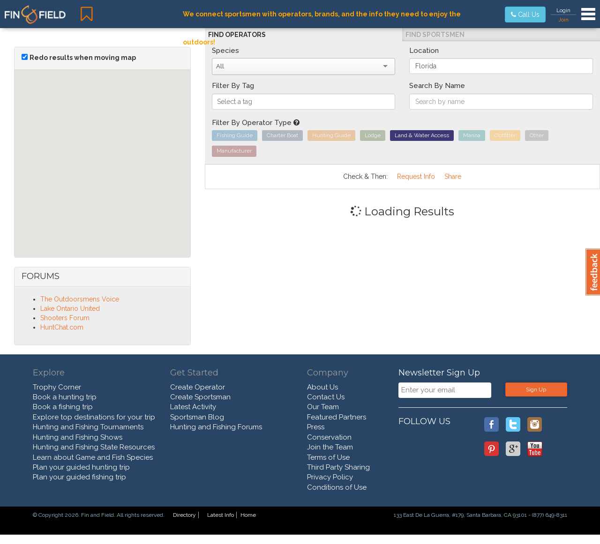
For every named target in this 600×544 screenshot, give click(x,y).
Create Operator (197, 387)
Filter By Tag (233, 85)
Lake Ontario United (70, 308)
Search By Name (437, 85)
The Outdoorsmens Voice (79, 299)
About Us (322, 387)
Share (452, 176)
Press (315, 427)
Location (424, 50)
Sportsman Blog (197, 417)
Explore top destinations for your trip (94, 417)
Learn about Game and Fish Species (93, 457)
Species (225, 50)
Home (248, 515)
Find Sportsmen (435, 34)
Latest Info (220, 515)
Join (563, 19)
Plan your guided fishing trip (79, 477)
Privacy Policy (330, 477)
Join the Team (330, 447)
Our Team (323, 407)
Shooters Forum (65, 318)
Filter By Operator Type (256, 122)
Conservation (329, 437)
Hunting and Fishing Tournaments (88, 427)
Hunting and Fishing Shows (77, 437)
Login (563, 10)
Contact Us (326, 397)
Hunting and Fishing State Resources (94, 447)
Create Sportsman (200, 397)
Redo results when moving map (83, 57)
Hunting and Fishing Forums (216, 427)
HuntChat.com (61, 327)
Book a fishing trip (63, 407)
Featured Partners (336, 417)
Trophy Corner (57, 387)
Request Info (416, 176)
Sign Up (536, 389)
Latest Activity (193, 407)
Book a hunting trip (65, 397)
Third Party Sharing (338, 467)
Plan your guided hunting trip (81, 467)
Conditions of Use (337, 487)
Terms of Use (328, 457)
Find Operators (237, 34)
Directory (184, 515)
